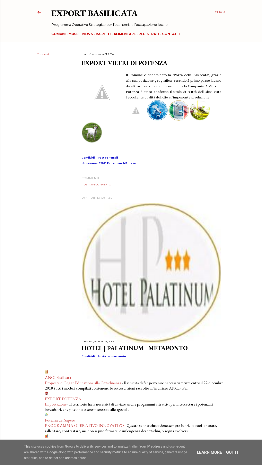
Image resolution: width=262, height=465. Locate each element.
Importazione (56, 404)
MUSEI (74, 34)
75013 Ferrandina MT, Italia (117, 163)
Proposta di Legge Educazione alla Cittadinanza (83, 382)
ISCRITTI (103, 34)
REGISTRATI (149, 34)
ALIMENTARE (125, 34)
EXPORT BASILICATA (94, 13)
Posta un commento (96, 184)
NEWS (87, 34)
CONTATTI (171, 34)
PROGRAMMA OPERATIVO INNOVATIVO (84, 425)
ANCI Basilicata (58, 377)
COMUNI (58, 34)
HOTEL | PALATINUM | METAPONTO (135, 348)
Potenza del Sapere (60, 420)
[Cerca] (220, 12)
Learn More (209, 452)
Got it (232, 452)
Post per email (108, 157)
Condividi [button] (43, 54)
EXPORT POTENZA (63, 398)
